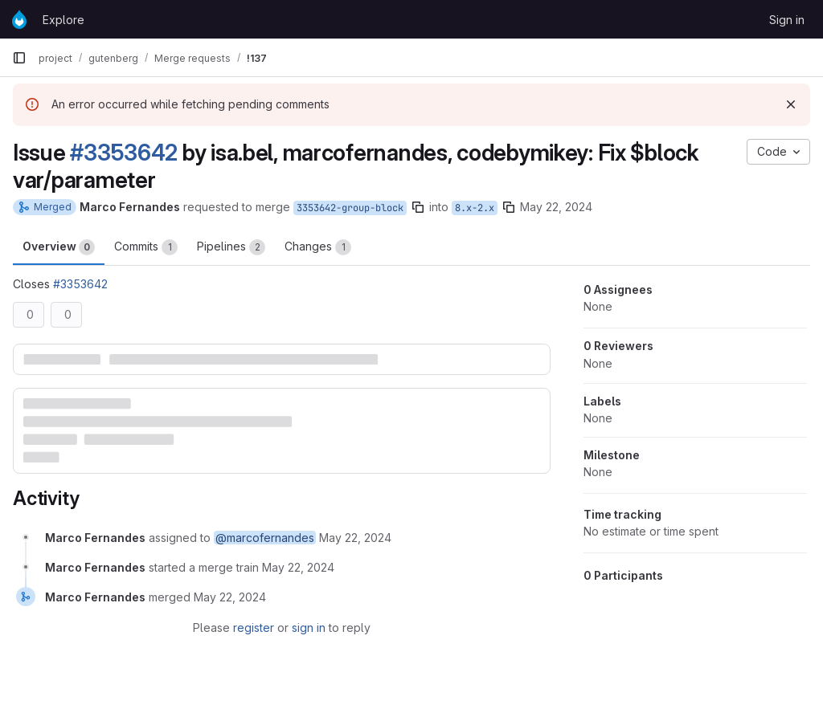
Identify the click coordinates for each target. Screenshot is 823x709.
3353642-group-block (350, 208)
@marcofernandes (264, 537)
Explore (63, 19)
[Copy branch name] (418, 207)
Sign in (787, 19)
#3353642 (124, 152)
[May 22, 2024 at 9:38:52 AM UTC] (355, 537)
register (253, 627)
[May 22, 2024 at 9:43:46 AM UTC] (298, 567)
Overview (59, 247)
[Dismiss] (790, 104)
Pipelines (231, 247)
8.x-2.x (474, 208)
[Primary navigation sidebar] (19, 58)
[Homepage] (19, 19)
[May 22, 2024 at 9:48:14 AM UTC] (230, 597)
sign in (309, 627)
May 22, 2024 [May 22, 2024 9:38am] (556, 207)
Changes (318, 247)
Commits (146, 247)
